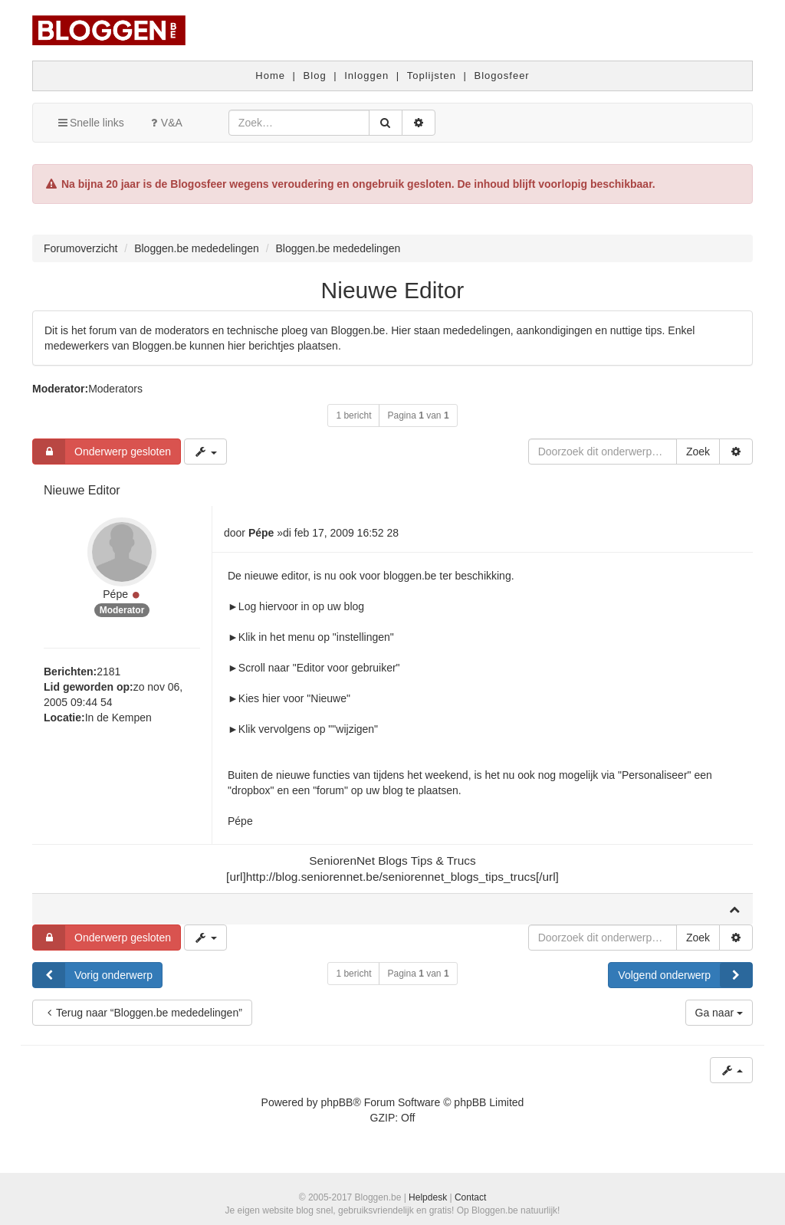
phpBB (336, 1102)
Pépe (115, 594)
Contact (470, 1197)
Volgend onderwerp (685, 975)
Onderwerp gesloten (102, 451)
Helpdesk (428, 1197)
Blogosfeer (502, 75)
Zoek (698, 451)
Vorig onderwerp (93, 975)
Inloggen (366, 75)
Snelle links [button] (90, 123)
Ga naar (719, 1013)
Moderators (115, 389)
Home (270, 75)
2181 (108, 671)
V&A (164, 123)
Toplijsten (431, 75)
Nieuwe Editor (393, 290)
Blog (315, 75)
